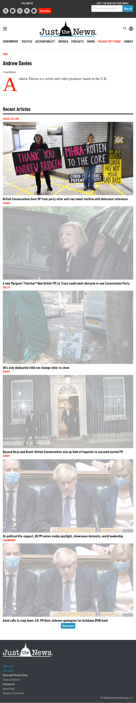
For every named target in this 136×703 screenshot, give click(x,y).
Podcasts (77, 41)
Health (6, 287)
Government (10, 41)
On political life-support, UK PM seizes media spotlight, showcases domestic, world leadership (63, 536)
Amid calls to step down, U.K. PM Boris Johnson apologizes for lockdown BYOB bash (55, 620)
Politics (27, 41)
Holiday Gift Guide (109, 41)
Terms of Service (11, 679)
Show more (68, 625)
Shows (91, 41)
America (63, 41)
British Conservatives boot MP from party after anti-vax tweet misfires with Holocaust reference (65, 199)
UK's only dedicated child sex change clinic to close (36, 367)
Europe (6, 203)
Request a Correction (13, 693)
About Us (8, 665)
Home (5, 54)
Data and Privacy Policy (15, 675)
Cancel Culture (11, 118)
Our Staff (8, 670)
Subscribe (45, 10)
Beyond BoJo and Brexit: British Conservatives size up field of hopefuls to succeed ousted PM (63, 452)
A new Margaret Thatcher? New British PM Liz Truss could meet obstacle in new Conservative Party (66, 283)
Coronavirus (9, 540)
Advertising (8, 688)
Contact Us (9, 684)
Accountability (45, 41)
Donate (128, 41)
